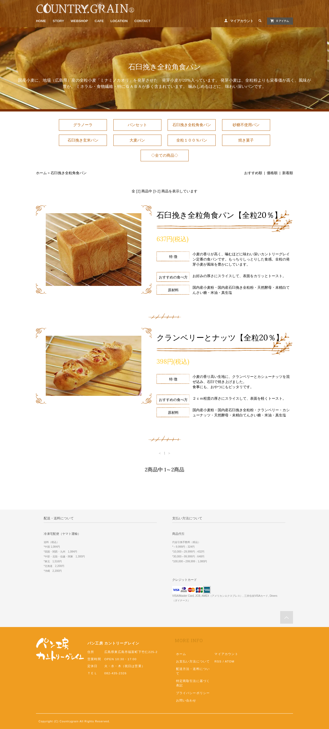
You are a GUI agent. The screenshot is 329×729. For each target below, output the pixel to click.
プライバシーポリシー (193, 693)
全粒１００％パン (191, 140)
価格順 (272, 173)
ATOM (229, 661)
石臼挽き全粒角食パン (191, 124)
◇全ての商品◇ (164, 155)
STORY (58, 21)
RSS (218, 661)
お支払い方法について (193, 661)
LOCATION (119, 21)
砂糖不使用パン (246, 124)
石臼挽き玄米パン (83, 140)
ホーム (41, 173)
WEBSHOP (79, 21)
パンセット (137, 124)
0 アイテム (279, 21)
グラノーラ (83, 124)
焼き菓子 (246, 140)
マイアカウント (241, 21)
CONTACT (142, 21)
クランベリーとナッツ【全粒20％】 (220, 337)
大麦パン (137, 140)
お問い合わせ (186, 700)
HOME (41, 21)
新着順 (287, 173)
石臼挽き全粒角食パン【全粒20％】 (219, 215)
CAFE (99, 21)
